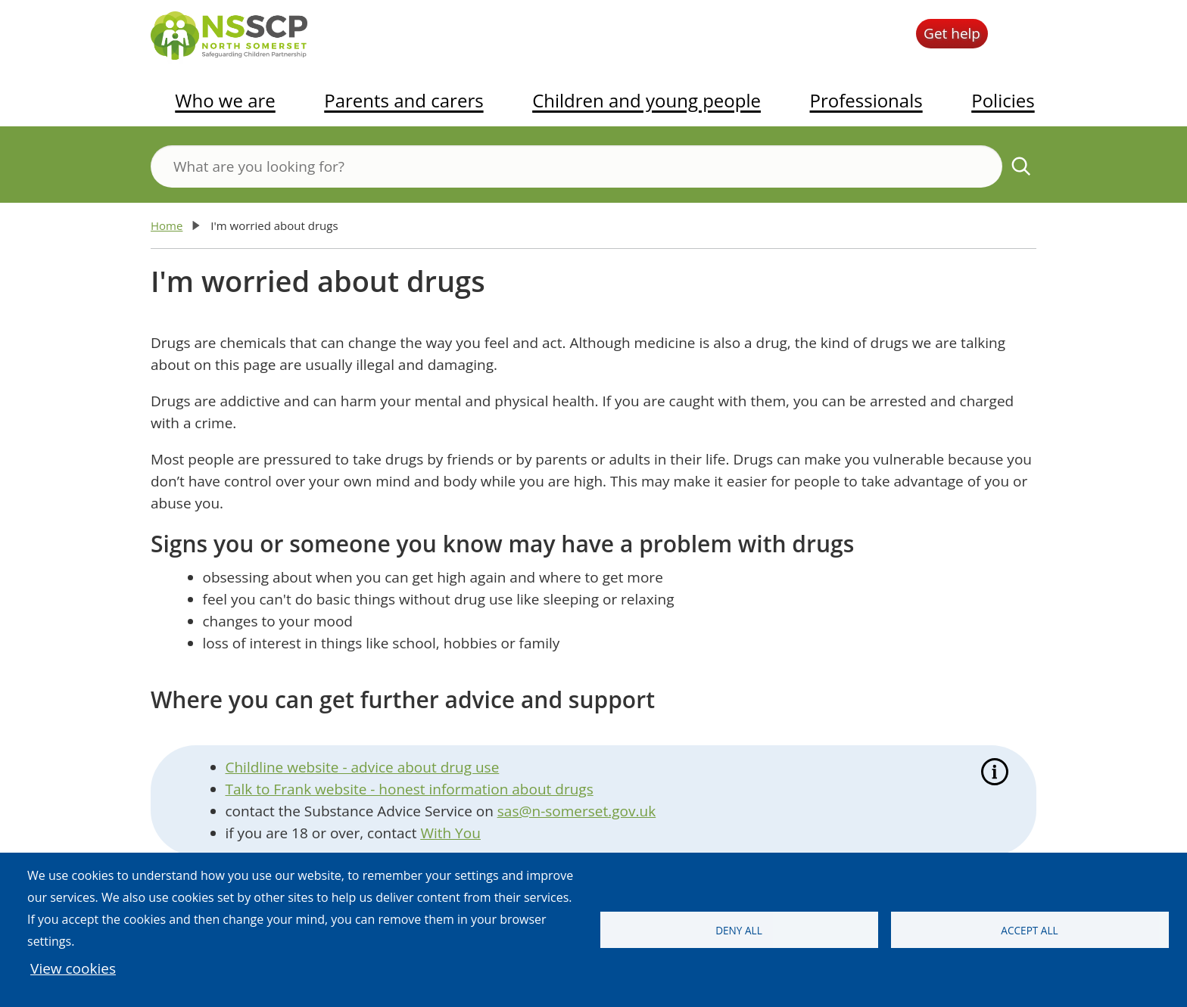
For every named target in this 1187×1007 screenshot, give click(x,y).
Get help (952, 33)
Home (166, 225)
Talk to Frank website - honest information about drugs (410, 789)
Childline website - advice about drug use (363, 767)
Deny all (738, 930)
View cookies (73, 968)
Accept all (1029, 930)
